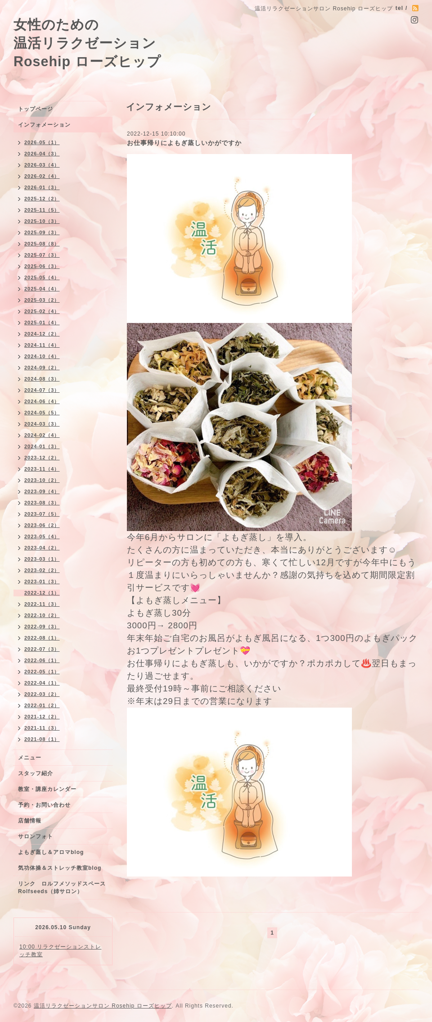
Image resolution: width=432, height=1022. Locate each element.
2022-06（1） (42, 660)
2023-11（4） (42, 469)
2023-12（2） (42, 457)
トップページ (35, 109)
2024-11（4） (42, 345)
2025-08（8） (42, 243)
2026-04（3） (42, 153)
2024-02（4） (42, 435)
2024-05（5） (42, 412)
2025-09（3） (42, 232)
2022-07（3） (42, 649)
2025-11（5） (42, 210)
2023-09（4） (42, 491)
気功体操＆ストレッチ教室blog (59, 868)
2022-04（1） (42, 683)
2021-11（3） (42, 728)
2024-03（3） (42, 424)
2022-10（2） (42, 615)
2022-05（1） (42, 671)
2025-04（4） (42, 288)
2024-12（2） (42, 333)
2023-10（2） (42, 480)
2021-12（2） (42, 716)
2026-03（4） (42, 165)
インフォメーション (44, 125)
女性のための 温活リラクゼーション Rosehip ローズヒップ (87, 43)
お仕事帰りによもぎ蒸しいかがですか (184, 142)
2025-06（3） (42, 266)
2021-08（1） (42, 739)
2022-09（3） (42, 626)
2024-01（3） (42, 446)
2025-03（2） (42, 300)
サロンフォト (35, 836)
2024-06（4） (42, 401)
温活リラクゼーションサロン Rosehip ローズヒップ (103, 1006)
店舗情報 (29, 821)
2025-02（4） (42, 311)
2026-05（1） (42, 142)
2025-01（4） (42, 322)
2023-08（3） (42, 502)
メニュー (29, 757)
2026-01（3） (42, 187)
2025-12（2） (42, 198)
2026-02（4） (42, 176)
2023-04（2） (42, 547)
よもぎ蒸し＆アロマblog (51, 852)
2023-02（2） (42, 570)
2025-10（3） (42, 221)
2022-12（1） (42, 592)
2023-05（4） (42, 536)
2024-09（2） (42, 367)
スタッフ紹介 (35, 773)
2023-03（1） (42, 559)
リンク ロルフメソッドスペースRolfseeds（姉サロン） (62, 888)
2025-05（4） (42, 277)
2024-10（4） (42, 356)
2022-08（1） (42, 637)
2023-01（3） (42, 581)
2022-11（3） (42, 604)
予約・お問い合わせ (44, 805)
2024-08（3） (42, 379)
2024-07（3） (42, 390)
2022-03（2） (42, 694)
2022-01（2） (42, 705)
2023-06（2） (42, 525)
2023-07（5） (42, 514)
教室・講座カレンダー (47, 789)
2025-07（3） (42, 255)
